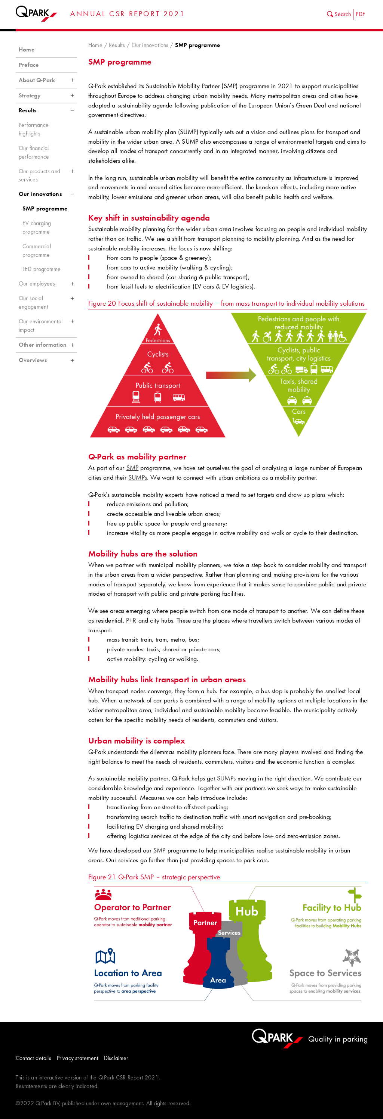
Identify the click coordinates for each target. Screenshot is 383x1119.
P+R (131, 620)
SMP (132, 468)
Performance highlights (34, 129)
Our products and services (48, 173)
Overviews (48, 360)
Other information (48, 345)
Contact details (33, 1058)
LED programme (41, 268)
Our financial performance (34, 152)
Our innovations (150, 45)
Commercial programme (36, 250)
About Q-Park (48, 80)
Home (95, 45)
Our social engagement (48, 300)
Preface (29, 64)
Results (117, 45)
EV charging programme (36, 227)
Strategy (48, 95)
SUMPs (137, 477)
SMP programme (44, 208)
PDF (360, 14)
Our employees (48, 284)
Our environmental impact (48, 323)
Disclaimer (116, 1058)
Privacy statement (77, 1058)
